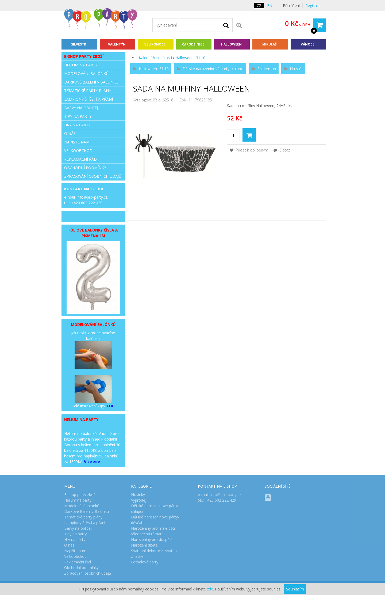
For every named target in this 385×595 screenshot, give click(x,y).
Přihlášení (291, 5)
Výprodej (138, 500)
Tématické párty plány (87, 90)
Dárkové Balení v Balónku (91, 82)
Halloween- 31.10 (190, 57)
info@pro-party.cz (92, 197)
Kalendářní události (155, 57)
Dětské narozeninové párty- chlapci (155, 508)
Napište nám (77, 142)
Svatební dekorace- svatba (154, 550)
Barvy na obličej (81, 107)
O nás (70, 133)
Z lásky (137, 556)
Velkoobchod (78, 150)
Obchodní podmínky (85, 167)
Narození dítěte (144, 545)
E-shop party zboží (83, 56)
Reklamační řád (80, 159)
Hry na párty (77, 124)
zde (210, 589)
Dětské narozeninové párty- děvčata (155, 519)
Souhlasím (295, 589)
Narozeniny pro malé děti (153, 528)
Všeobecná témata (147, 533)
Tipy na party (77, 116)
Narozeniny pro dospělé (151, 539)
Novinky (138, 494)
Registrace (314, 5)
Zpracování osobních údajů (92, 176)
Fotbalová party (144, 561)
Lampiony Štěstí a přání (88, 99)
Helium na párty (81, 64)
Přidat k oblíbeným (249, 150)
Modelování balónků (86, 73)
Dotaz (282, 150)
